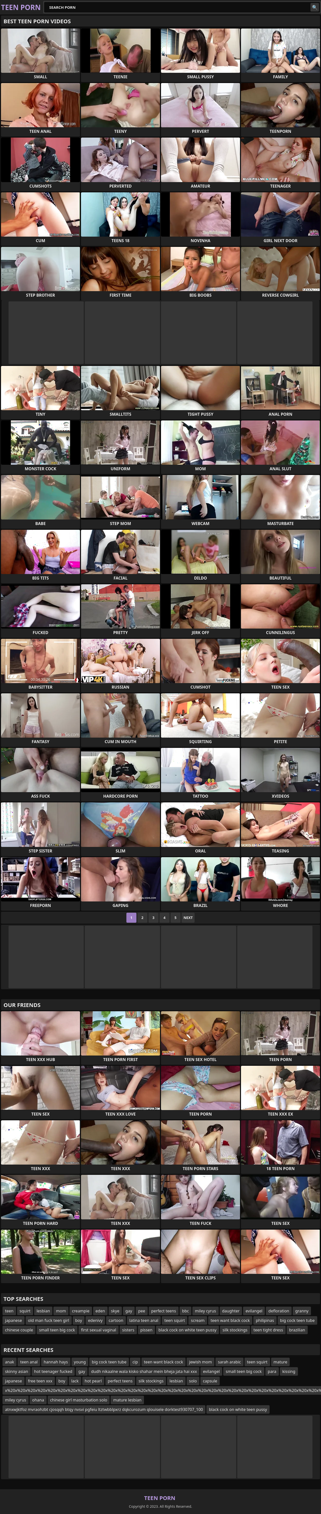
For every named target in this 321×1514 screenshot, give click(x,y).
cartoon (116, 1320)
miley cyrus (205, 1311)
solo (193, 1381)
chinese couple (19, 1330)
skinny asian (16, 1371)
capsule (210, 1381)
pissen (146, 1330)
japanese (13, 1320)
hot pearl (93, 1381)
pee (141, 1311)
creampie (81, 1311)
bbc (185, 1311)
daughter (231, 1311)
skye (115, 1311)
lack (74, 1381)
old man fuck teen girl (48, 1320)
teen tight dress (268, 1330)
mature (280, 1362)
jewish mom (200, 1362)
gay (128, 1311)
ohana (38, 1400)
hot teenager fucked (53, 1371)
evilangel (254, 1311)
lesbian (43, 1311)
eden (100, 1311)
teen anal (29, 1362)
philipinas (265, 1320)
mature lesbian (127, 1400)
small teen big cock (57, 1330)
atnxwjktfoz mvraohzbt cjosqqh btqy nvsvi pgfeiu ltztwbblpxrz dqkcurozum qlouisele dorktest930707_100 (104, 1409)
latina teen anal (143, 1320)
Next (188, 917)
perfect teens (163, 1311)
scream (198, 1320)
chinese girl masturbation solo (78, 1400)
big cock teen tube (297, 1320)
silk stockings (235, 1330)
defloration (278, 1311)
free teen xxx (40, 1381)
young (80, 1362)
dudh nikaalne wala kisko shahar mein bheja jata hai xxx (144, 1371)
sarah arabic (229, 1362)
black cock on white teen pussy (187, 1330)
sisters (128, 1330)
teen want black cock (230, 1320)
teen (9, 1311)
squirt (25, 1311)
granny (301, 1311)
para (272, 1371)
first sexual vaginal (98, 1330)
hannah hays (56, 1362)
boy (78, 1320)
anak (9, 1362)
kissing (288, 1371)
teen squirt (174, 1320)
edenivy (95, 1320)
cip (135, 1362)
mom (61, 1311)
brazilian (297, 1330)
